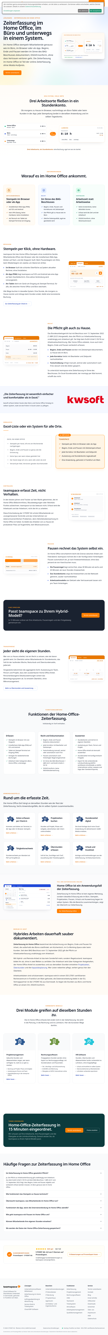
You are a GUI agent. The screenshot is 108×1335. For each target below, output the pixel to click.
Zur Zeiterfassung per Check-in (17, 304)
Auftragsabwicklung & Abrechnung (32, 1300)
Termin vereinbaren (12, 73)
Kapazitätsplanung (39, 967)
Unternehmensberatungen (55, 1289)
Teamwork (70, 1301)
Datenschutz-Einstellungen (51, 1328)
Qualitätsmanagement (74, 1313)
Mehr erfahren (12, 833)
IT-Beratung (50, 1295)
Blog (89, 1295)
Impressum (92, 1313)
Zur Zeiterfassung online (69, 911)
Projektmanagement (74, 1292)
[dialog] (53, 8)
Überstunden (19, 967)
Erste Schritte (92, 1298)
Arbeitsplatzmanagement (75, 1310)
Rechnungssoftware (73, 1295)
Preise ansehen (92, 1130)
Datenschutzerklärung (33, 6)
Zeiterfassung (71, 1289)
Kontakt (90, 1292)
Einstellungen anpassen (12, 11)
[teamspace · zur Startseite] (11, 1286)
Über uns (91, 1310)
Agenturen (49, 1301)
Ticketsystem (71, 1304)
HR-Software (71, 1307)
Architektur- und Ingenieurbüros (51, 1305)
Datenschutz (92, 1319)
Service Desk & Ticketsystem (29, 1305)
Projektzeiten (83, 964)
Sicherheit (91, 1307)
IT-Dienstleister (51, 1292)
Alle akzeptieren (95, 11)
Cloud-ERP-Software (31, 1309)
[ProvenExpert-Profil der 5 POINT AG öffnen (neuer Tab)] (54, 1254)
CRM (68, 1298)
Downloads (91, 1304)
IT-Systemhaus (51, 1298)
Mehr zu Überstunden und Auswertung (20, 688)
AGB (89, 1316)
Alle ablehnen (83, 11)
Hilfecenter (91, 1301)
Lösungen (7, 18)
